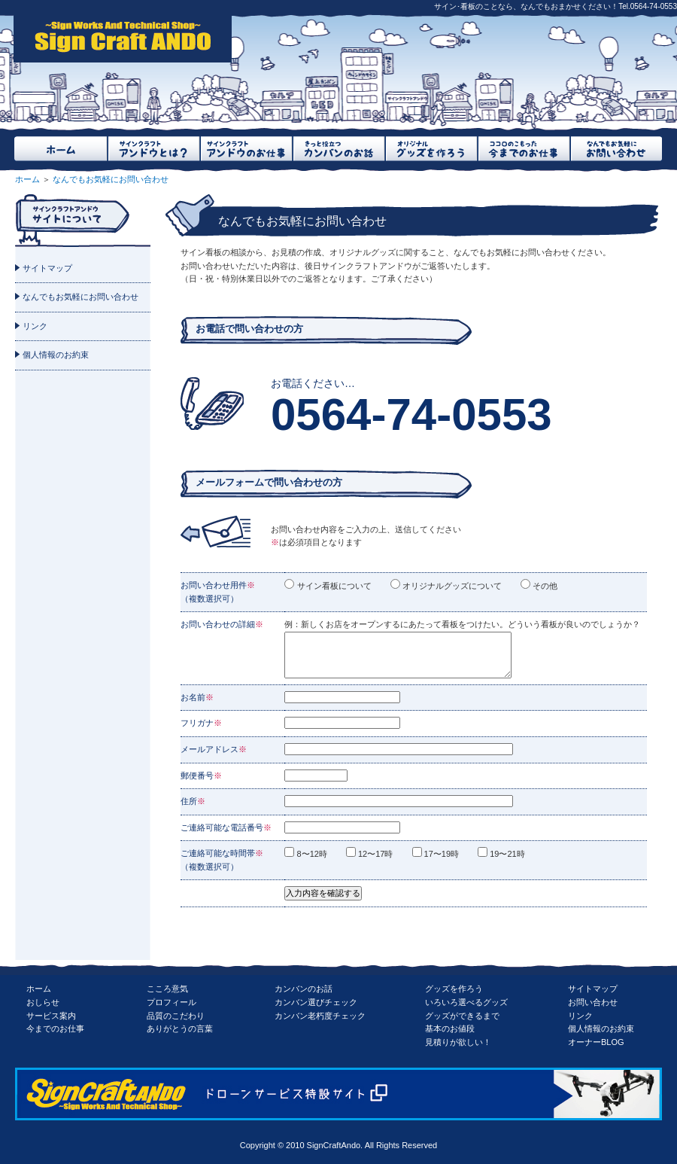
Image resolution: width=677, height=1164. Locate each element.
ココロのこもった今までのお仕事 (523, 148)
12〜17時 (379, 853)
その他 (543, 585)
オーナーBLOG (596, 1042)
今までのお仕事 (55, 1028)
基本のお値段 (450, 1028)
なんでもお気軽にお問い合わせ (615, 148)
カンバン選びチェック (316, 1002)
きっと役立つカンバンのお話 (338, 148)
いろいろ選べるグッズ (466, 1002)
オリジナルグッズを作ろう (430, 148)
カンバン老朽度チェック (320, 1015)
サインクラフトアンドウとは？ (153, 148)
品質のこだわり (176, 1015)
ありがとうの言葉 (180, 1028)
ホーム (60, 148)
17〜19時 (445, 853)
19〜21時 (510, 853)
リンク (35, 326)
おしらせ (42, 1002)
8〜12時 (314, 853)
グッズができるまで (462, 1015)
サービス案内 (51, 1015)
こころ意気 (167, 988)
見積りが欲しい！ (458, 1042)
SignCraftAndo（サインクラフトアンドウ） (123, 38)
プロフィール (171, 1002)
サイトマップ (47, 268)
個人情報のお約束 (56, 354)
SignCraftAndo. (335, 1145)
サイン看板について (332, 585)
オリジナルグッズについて (451, 585)
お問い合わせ (593, 1002)
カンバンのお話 (303, 988)
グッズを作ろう (454, 988)
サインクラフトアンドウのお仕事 (245, 148)
